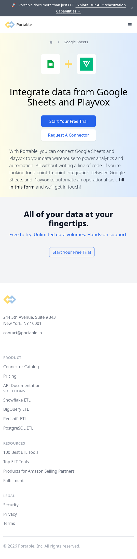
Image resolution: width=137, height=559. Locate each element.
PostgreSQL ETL (18, 428)
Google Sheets (76, 41)
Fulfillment (13, 480)
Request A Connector (68, 135)
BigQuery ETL (16, 409)
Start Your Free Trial (68, 121)
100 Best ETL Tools (20, 452)
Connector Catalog (21, 366)
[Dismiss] (131, 8)
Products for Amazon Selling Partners (39, 471)
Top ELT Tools (16, 461)
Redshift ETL (15, 418)
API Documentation (22, 385)
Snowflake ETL (17, 400)
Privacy (10, 514)
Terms (9, 523)
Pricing (10, 376)
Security (11, 505)
